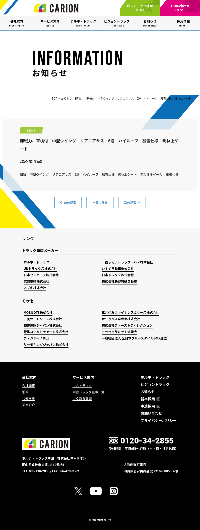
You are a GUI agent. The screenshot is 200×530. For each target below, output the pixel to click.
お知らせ (66, 98)
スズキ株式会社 (35, 287)
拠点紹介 (28, 404)
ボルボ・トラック (36, 262)
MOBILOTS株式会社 (38, 312)
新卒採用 (150, 398)
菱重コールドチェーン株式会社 (46, 331)
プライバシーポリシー (159, 420)
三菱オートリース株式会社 (43, 318)
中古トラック (82, 385)
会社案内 (29, 377)
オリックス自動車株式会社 (121, 318)
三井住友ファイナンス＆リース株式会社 (130, 312)
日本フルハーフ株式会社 (41, 274)
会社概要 (28, 385)
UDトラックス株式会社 (40, 268)
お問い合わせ (151, 413)
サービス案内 (83, 377)
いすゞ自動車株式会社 (118, 268)
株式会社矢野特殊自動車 (119, 281)
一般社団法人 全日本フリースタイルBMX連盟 (134, 338)
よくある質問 (82, 398)
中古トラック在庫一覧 (88, 391)
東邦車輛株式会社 (36, 281)
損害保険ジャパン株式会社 (43, 325)
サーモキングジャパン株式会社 (46, 344)
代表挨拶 (28, 398)
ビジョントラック (155, 384)
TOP (54, 98)
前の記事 (70, 205)
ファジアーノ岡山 (36, 338)
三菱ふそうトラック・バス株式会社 (127, 262)
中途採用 (150, 406)
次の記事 (130, 205)
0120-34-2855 (147, 440)
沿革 (25, 391)
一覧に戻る (100, 205)
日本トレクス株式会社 (118, 274)
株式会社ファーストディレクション (127, 325)
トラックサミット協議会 (119, 331)
